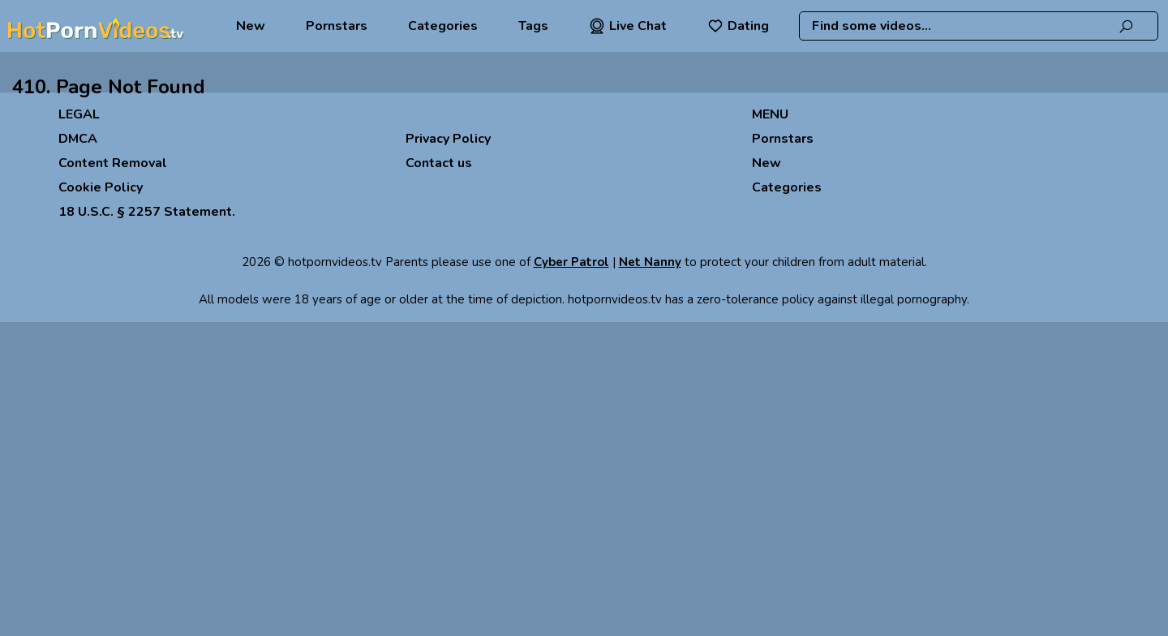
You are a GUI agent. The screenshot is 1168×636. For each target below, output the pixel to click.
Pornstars (336, 26)
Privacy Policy (448, 139)
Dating (738, 26)
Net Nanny (650, 262)
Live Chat (628, 26)
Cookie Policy (100, 187)
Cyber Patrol (571, 262)
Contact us (439, 163)
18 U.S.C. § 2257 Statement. (146, 212)
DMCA (77, 139)
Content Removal (112, 163)
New (250, 26)
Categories (443, 26)
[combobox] (979, 26)
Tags (533, 26)
